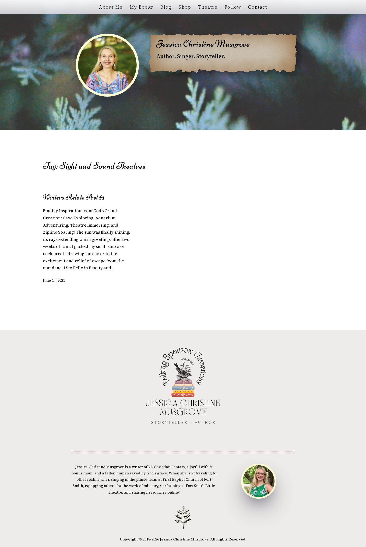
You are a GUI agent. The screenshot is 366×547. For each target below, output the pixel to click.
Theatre (208, 7)
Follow (233, 7)
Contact (257, 7)
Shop (185, 7)
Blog (166, 7)
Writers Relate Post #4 (74, 197)
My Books (141, 7)
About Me (111, 7)
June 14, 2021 (54, 280)
